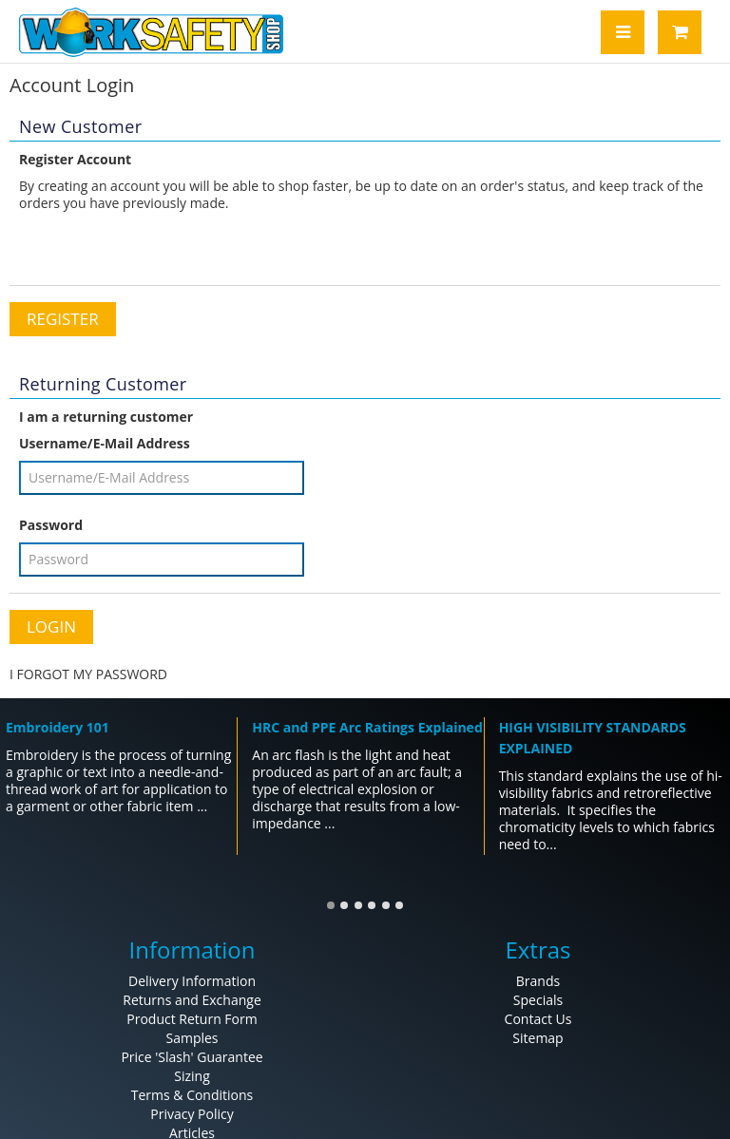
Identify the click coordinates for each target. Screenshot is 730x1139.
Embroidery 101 (57, 727)
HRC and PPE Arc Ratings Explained (367, 727)
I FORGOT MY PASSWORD (88, 674)
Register (63, 319)
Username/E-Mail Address (104, 443)
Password (51, 525)
